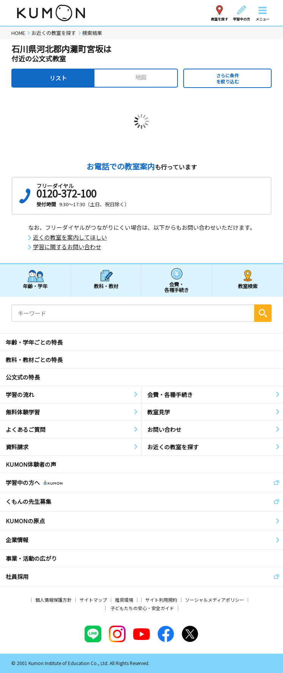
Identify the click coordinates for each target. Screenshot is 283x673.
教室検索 (248, 286)
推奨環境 (124, 599)
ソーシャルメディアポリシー (214, 599)
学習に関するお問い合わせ (67, 247)
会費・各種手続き (176, 287)
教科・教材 (106, 286)
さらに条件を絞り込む (227, 78)
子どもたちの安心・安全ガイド (142, 608)
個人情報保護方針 (53, 599)
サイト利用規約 (161, 599)
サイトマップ (93, 599)
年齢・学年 (35, 286)
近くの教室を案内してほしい (70, 237)
